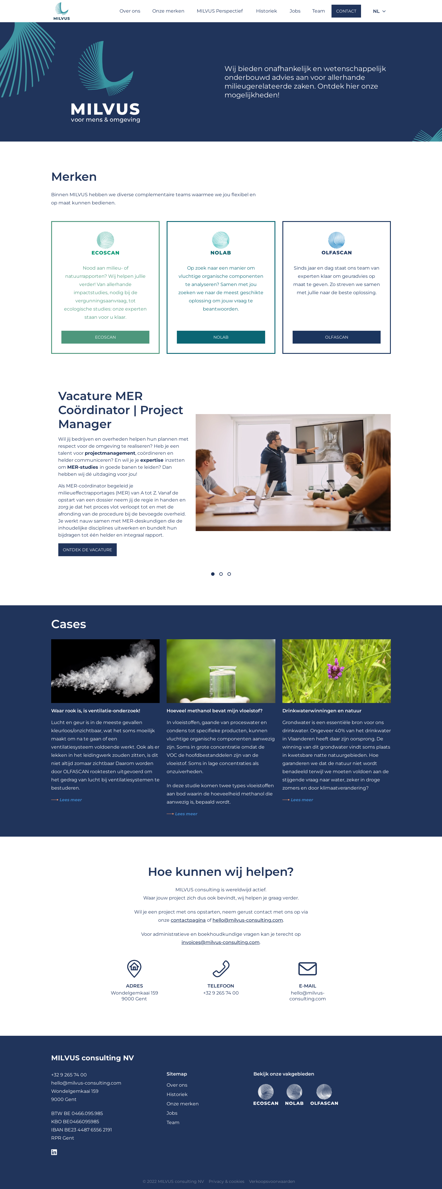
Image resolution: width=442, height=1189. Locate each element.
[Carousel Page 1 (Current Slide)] (213, 574)
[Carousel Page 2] (221, 574)
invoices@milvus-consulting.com (221, 942)
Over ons (130, 11)
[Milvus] (61, 11)
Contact (346, 11)
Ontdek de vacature (87, 549)
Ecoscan (105, 337)
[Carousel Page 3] (229, 574)
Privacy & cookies (226, 1181)
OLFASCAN (336, 337)
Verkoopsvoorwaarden (272, 1181)
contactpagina (188, 920)
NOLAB (221, 337)
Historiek (266, 11)
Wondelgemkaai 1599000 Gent (134, 996)
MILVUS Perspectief (220, 11)
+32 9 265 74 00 (221, 993)
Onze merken (168, 11)
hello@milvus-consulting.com (248, 920)
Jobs (295, 11)
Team (318, 11)
